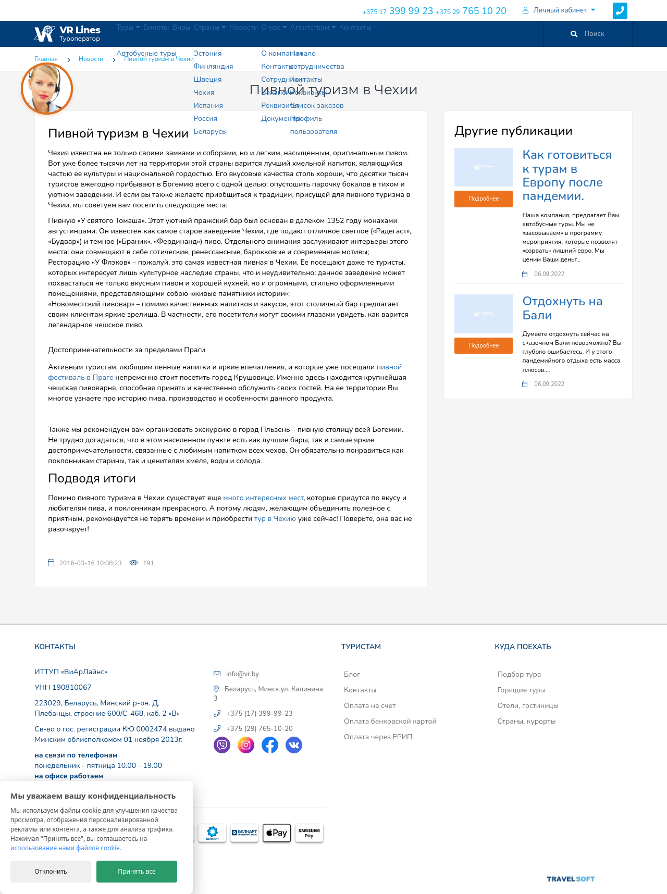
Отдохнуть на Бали (562, 308)
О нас (345, 33)
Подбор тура (519, 674)
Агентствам (397, 33)
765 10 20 (471, 11)
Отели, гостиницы (528, 706)
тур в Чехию (275, 519)
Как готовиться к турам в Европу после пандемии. (567, 175)
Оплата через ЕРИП (378, 737)
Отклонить (50, 871)
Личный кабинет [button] (555, 10)
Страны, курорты (526, 721)
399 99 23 (398, 11)
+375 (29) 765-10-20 (259, 729)
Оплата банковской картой (390, 721)
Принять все (136, 871)
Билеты (176, 33)
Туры (135, 33)
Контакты (452, 33)
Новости (301, 33)
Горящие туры (521, 690)
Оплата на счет (370, 706)
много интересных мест (263, 498)
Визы (214, 33)
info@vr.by (242, 674)
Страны (255, 33)
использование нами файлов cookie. (65, 847)
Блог (352, 674)
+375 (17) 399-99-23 (259, 713)
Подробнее (483, 199)
